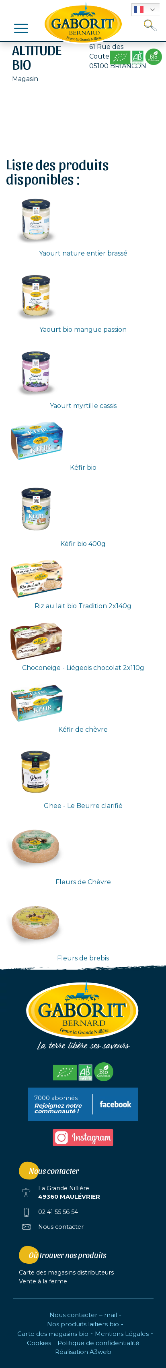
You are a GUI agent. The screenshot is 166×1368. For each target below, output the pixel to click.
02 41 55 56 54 (58, 1212)
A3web (100, 1352)
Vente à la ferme (43, 1281)
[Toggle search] (150, 25)
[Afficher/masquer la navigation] (21, 28)
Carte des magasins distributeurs (66, 1272)
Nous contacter (61, 1226)
